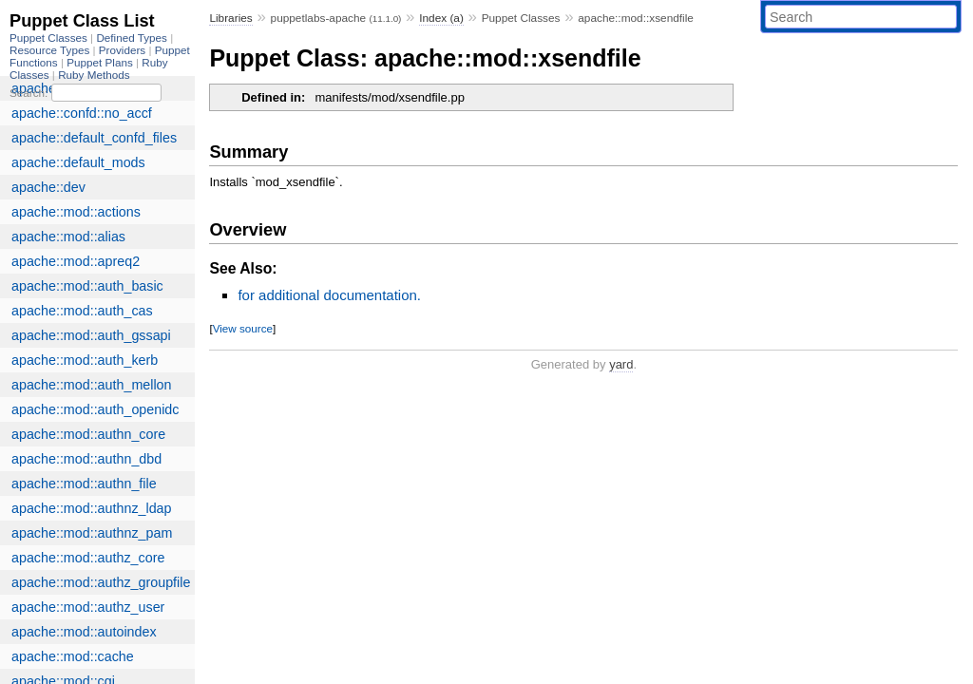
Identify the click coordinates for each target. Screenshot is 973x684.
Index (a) (441, 18)
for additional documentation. (329, 295)
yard (621, 364)
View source (243, 328)
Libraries (230, 18)
